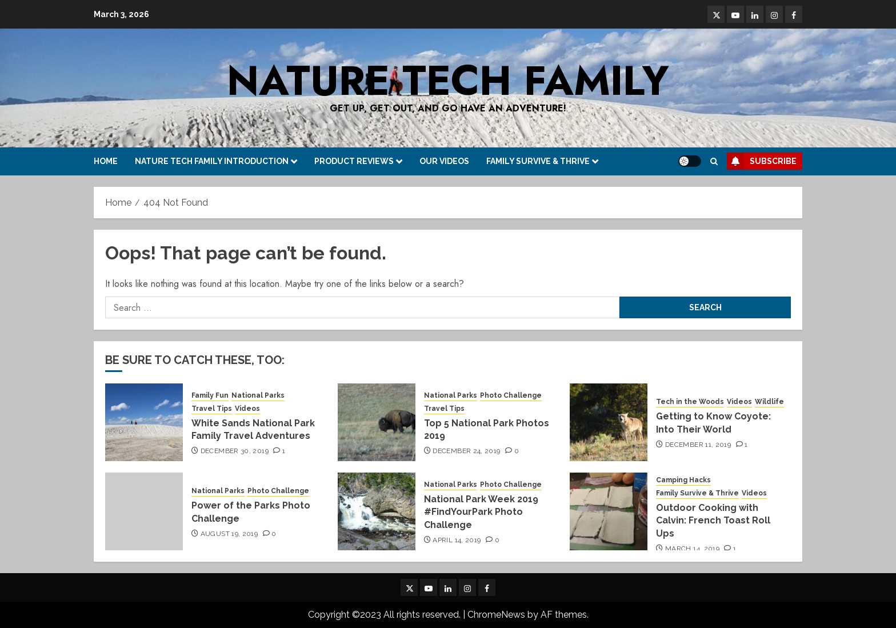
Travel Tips (211, 409)
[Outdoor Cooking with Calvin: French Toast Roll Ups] (608, 511)
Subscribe (762, 161)
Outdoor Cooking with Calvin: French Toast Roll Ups (713, 520)
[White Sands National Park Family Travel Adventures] (144, 422)
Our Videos (444, 161)
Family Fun (210, 395)
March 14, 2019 (692, 549)
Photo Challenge (511, 395)
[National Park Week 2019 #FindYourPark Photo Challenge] (376, 511)
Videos (247, 409)
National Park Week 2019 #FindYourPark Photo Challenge (481, 512)
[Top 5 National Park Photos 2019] (376, 422)
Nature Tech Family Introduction (212, 161)
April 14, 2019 (457, 540)
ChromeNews (496, 614)
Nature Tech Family (448, 80)
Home (106, 161)
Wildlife (769, 402)
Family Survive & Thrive (538, 161)
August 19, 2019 (229, 534)
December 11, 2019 (698, 445)
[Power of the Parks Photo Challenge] (144, 511)
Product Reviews (354, 161)
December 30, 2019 (235, 451)
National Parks (258, 395)
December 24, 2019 (466, 451)
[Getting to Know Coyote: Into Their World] (608, 422)
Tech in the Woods (690, 402)
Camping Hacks (683, 480)
